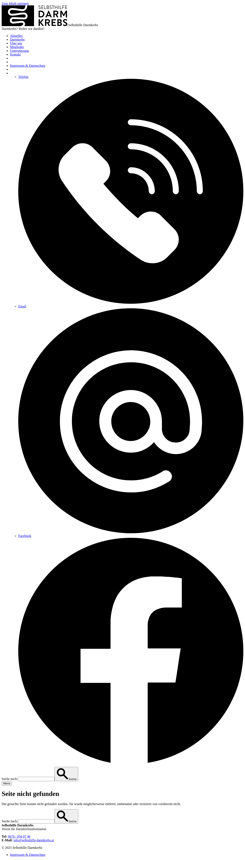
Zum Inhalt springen (15, 3)
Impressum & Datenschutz (27, 854)
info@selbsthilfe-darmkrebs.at (33, 840)
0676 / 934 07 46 (19, 836)
